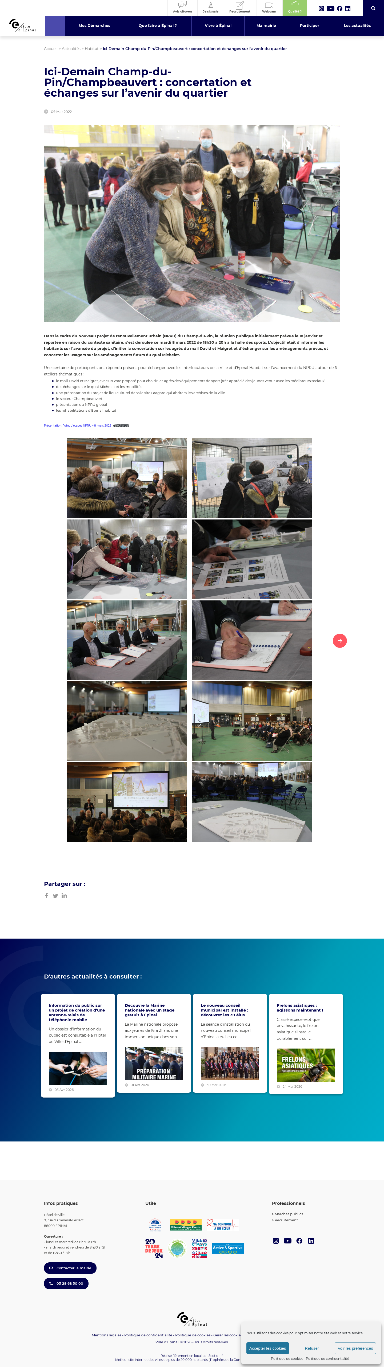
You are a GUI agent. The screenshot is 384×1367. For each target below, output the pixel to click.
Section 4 (216, 1356)
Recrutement (286, 1220)
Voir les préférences (355, 1348)
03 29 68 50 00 (66, 1283)
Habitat (92, 48)
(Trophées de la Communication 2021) (239, 1360)
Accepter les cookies (267, 1348)
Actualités (71, 48)
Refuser (312, 1348)
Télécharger (121, 425)
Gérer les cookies (227, 1335)
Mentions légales (106, 1335)
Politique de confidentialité (327, 1359)
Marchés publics (289, 1214)
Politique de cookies (287, 1359)
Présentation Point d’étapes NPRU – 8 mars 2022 (77, 425)
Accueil (51, 48)
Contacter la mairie (70, 1268)
